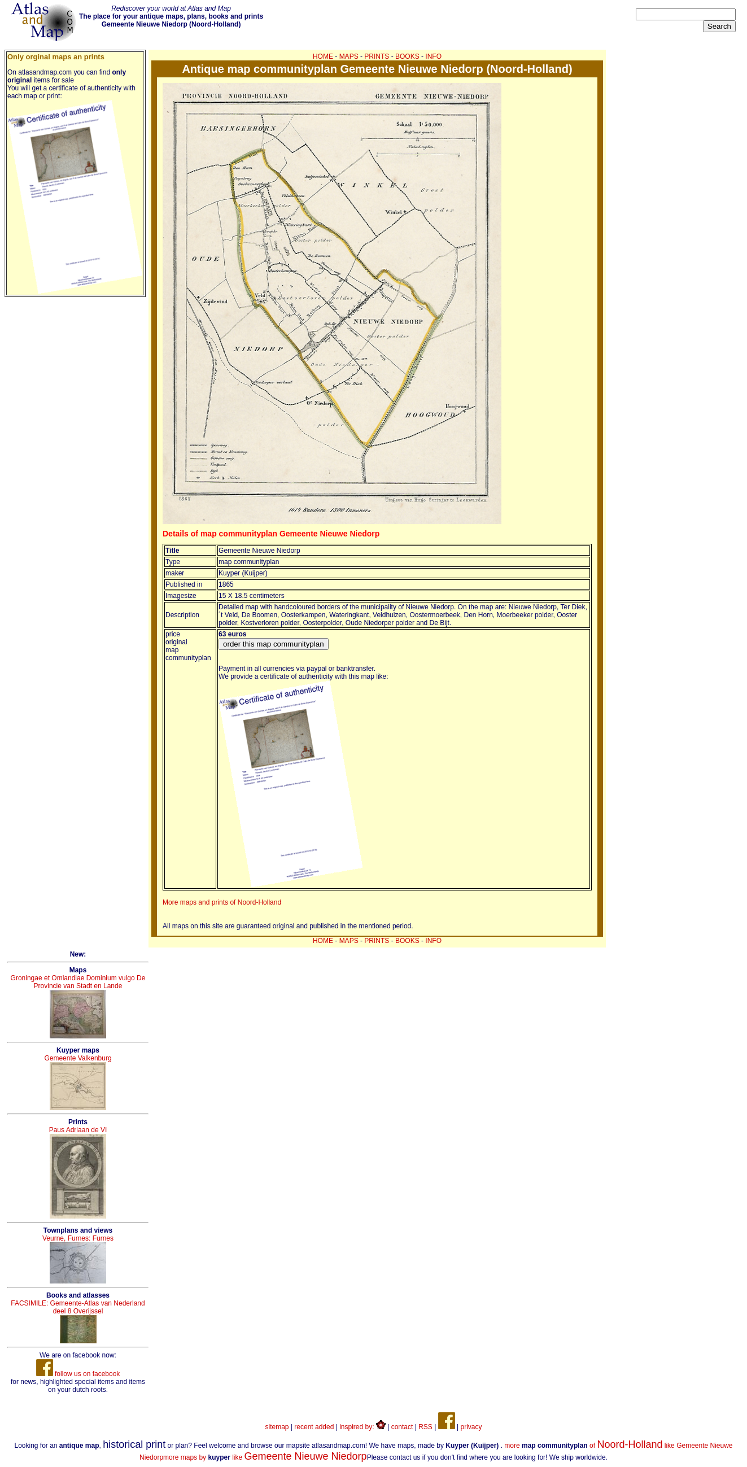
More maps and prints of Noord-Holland (222, 902)
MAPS (349, 56)
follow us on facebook (78, 1374)
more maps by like (265, 1457)
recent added (314, 1427)
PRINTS (376, 56)
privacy (471, 1427)
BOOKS (407, 56)
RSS (425, 1427)
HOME (323, 56)
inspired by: (362, 1427)
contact (402, 1427)
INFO (433, 56)
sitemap (277, 1427)
